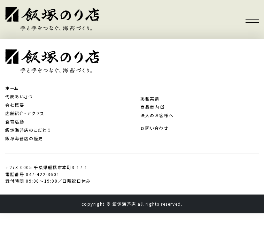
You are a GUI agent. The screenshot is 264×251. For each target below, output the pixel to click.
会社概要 (14, 105)
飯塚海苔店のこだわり (28, 130)
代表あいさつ (19, 96)
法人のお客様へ (156, 115)
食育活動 (14, 121)
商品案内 (152, 107)
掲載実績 (149, 98)
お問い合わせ (154, 128)
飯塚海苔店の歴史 (24, 138)
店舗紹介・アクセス (24, 113)
